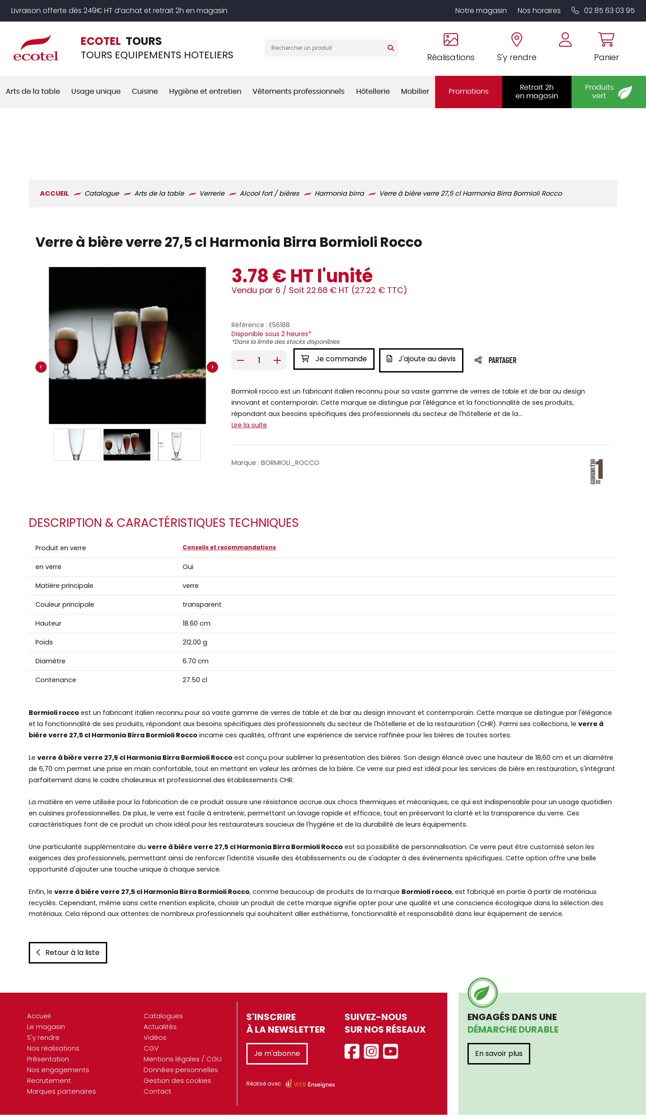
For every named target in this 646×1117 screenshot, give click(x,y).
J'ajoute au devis (423, 298)
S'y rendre (43, 1039)
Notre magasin (481, 10)
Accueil (39, 1018)
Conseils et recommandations (228, 489)
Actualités (160, 1029)
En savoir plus (499, 1056)
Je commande (334, 298)
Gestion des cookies (177, 1082)
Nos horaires (539, 10)
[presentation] (39, 307)
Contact (157, 1093)
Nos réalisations (53, 1050)
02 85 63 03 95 (603, 10)
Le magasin (46, 1029)
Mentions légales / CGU (183, 1061)
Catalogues (163, 1018)
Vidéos (155, 1039)
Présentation (48, 1061)
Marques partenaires (61, 1093)
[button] (76, 384)
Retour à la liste (66, 955)
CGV (151, 1050)
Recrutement (49, 1082)
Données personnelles (181, 1072)
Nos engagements (58, 1072)
